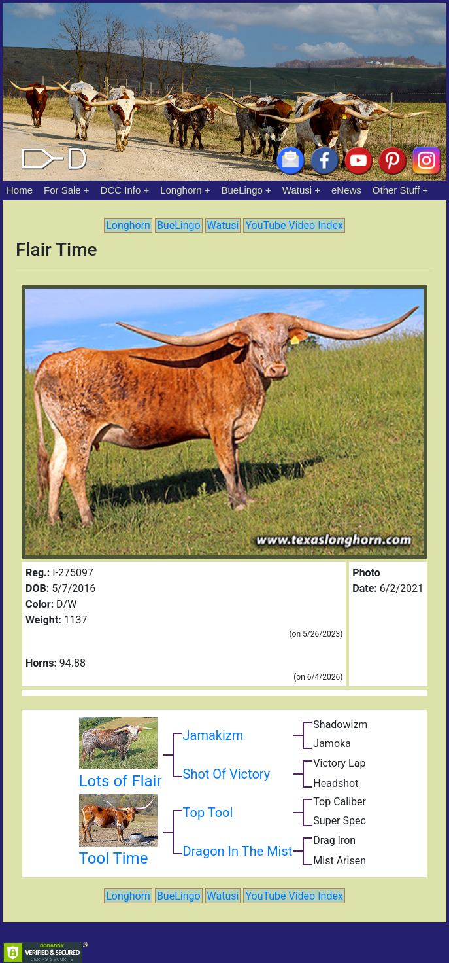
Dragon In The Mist (238, 851)
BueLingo (242, 190)
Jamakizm (213, 735)
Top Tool (208, 812)
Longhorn (180, 190)
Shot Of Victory (227, 774)
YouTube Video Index (293, 225)
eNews (346, 190)
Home (20, 190)
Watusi (297, 190)
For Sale (62, 190)
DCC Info (121, 190)
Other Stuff (396, 190)
